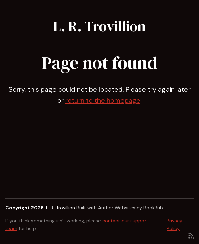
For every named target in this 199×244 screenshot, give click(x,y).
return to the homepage (102, 100)
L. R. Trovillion (99, 26)
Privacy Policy (174, 224)
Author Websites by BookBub (130, 208)
